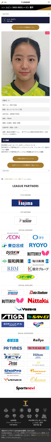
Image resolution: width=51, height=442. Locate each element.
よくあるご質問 (37, 422)
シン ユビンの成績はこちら (25, 27)
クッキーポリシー (42, 435)
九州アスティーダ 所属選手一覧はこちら (25, 165)
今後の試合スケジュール (25, 158)
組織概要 (13, 420)
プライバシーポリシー (13, 422)
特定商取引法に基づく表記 (37, 420)
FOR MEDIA (13, 425)
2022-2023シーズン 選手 (13, 179)
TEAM (5, 2)
